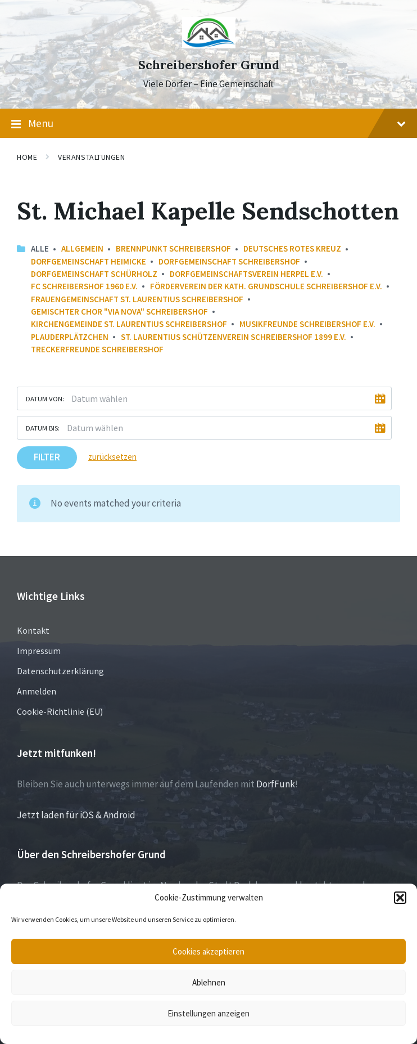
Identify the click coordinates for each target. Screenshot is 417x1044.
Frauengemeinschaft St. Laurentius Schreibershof (137, 299)
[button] (400, 897)
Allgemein (82, 248)
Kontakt (33, 630)
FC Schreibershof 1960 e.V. (84, 286)
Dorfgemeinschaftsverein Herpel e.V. (246, 273)
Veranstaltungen (91, 157)
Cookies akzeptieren (208, 951)
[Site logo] (208, 45)
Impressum (39, 650)
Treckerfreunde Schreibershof (97, 349)
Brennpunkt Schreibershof (173, 248)
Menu (208, 124)
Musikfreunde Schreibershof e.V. (307, 324)
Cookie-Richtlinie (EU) (60, 711)
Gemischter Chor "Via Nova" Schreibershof (119, 311)
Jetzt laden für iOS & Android (76, 815)
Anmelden (36, 691)
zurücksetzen (112, 456)
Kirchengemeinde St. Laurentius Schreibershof (129, 324)
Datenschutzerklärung (60, 670)
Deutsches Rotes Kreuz (292, 248)
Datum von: (45, 398)
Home (27, 157)
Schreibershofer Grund (208, 65)
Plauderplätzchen (69, 336)
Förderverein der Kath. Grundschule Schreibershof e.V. (266, 286)
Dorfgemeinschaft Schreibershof (229, 261)
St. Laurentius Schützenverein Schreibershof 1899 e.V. (233, 336)
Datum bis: (43, 427)
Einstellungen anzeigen (208, 1013)
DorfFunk (275, 784)
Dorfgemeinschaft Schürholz (94, 273)
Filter (47, 457)
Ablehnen (208, 982)
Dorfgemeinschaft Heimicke (88, 261)
